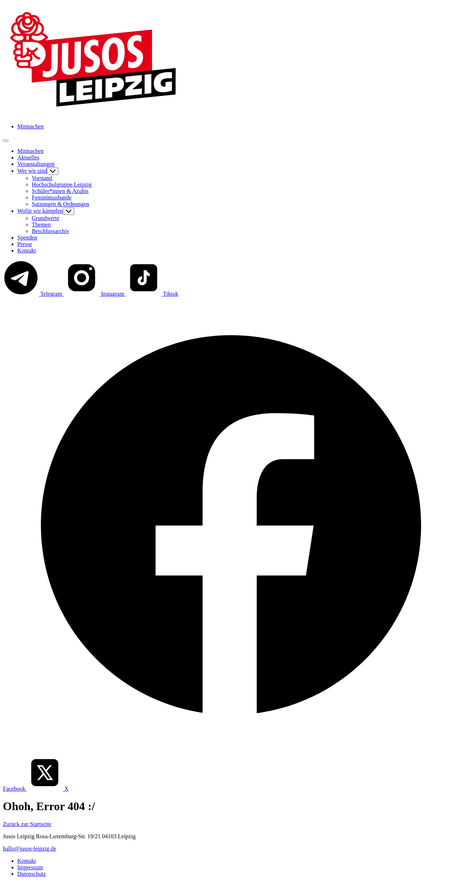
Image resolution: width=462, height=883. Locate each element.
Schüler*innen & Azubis (60, 191)
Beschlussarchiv (50, 231)
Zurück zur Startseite (27, 824)
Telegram (33, 294)
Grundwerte (45, 218)
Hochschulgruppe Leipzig (62, 184)
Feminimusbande (51, 197)
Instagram (95, 294)
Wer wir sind (32, 171)
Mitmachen (30, 126)
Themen (41, 224)
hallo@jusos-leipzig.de (29, 848)
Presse (24, 244)
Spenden (27, 237)
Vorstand (42, 178)
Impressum (30, 867)
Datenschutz (31, 874)
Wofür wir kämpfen (40, 211)
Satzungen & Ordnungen (60, 204)
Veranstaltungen (36, 164)
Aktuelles (28, 157)
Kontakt (26, 250)
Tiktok (152, 294)
